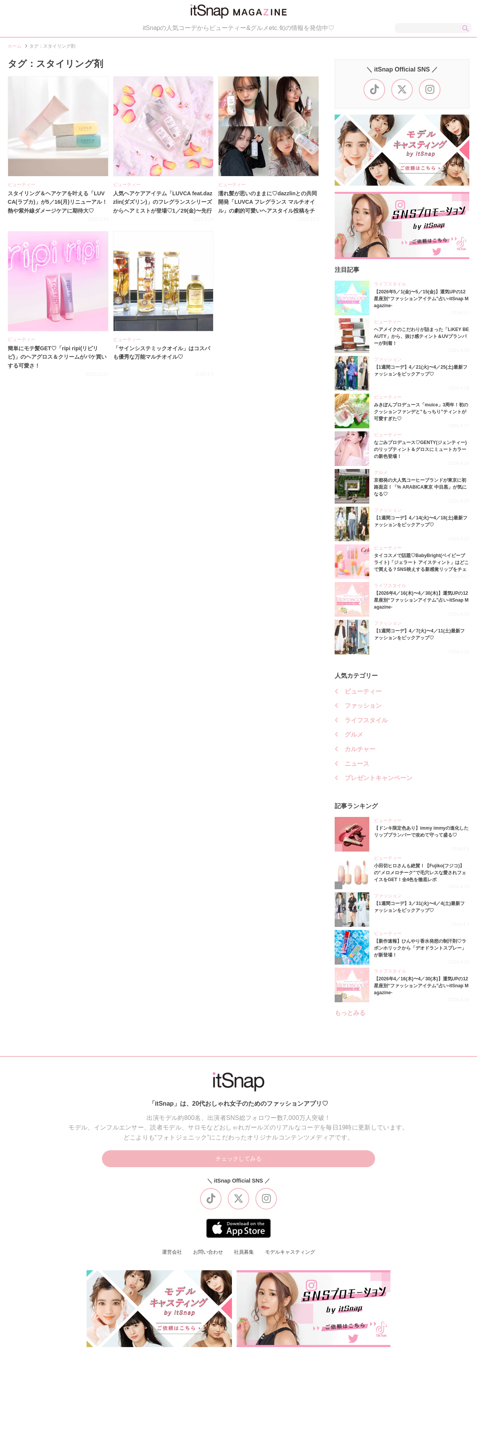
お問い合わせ (206, 1257)
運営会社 (168, 1257)
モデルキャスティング (293, 1257)
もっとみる (350, 1016)
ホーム (15, 49)
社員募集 (244, 1257)
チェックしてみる (238, 1163)
